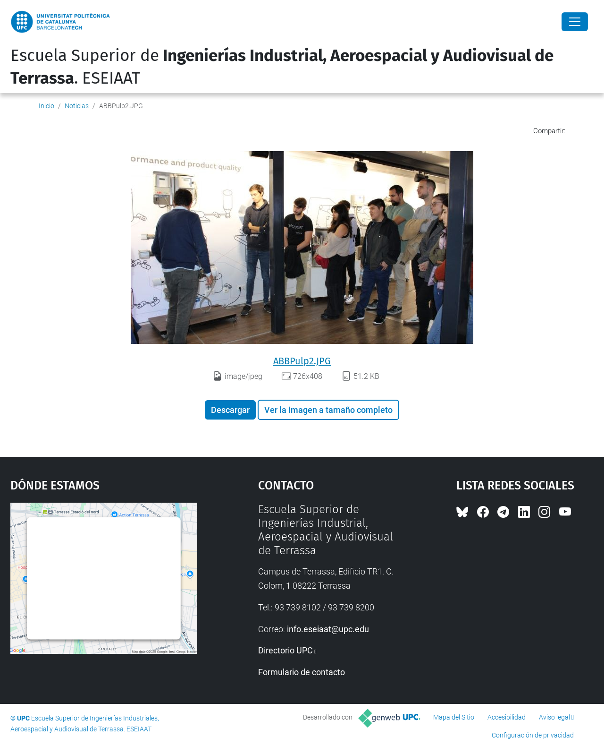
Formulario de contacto (301, 672)
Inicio (46, 106)
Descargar (230, 410)
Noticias (77, 106)
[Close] (575, 21)
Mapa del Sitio (453, 717)
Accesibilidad (506, 717)
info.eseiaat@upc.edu (328, 629)
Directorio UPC (285, 650)
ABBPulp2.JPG (302, 361)
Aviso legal (554, 717)
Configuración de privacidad (533, 735)
